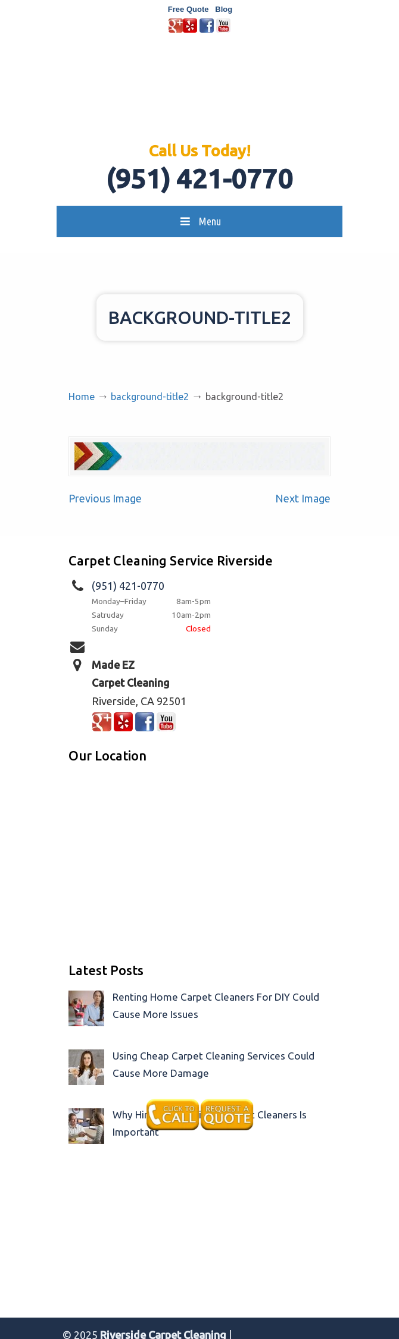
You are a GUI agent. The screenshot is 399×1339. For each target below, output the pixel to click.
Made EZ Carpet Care (199, 92)
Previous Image (105, 498)
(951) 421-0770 (199, 179)
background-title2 (150, 396)
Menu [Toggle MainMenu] (199, 221)
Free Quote (188, 9)
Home (81, 396)
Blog (223, 9)
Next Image (303, 498)
